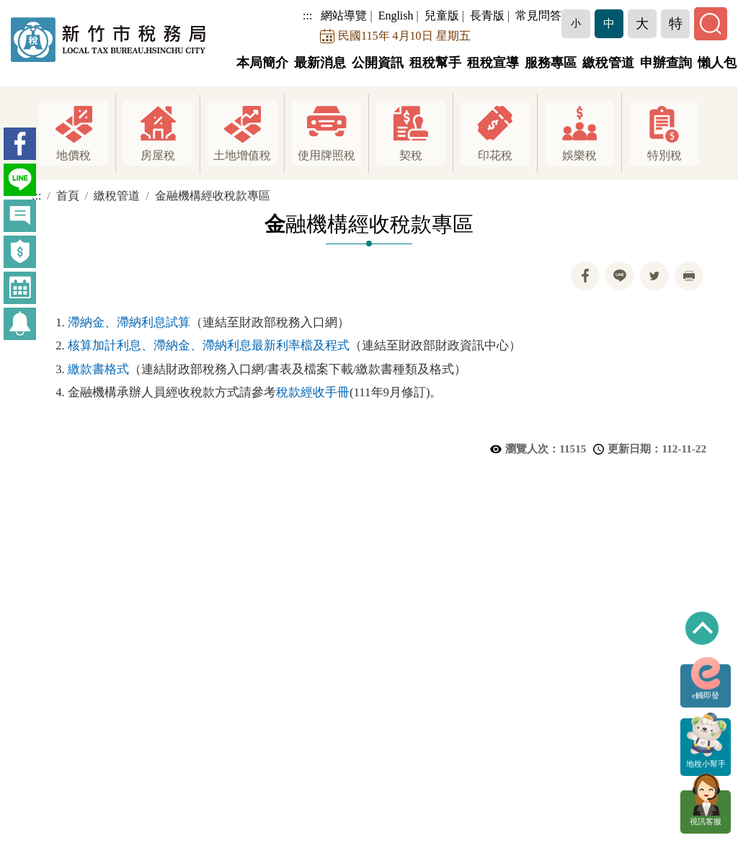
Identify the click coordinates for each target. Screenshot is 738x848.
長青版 (491, 15)
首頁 (67, 195)
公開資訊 (378, 62)
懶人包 (717, 62)
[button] (580, 23)
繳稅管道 (608, 62)
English (400, 15)
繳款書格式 (98, 369)
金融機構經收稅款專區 (212, 195)
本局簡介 (262, 62)
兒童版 (446, 15)
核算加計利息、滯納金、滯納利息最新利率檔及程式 (209, 345)
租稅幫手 (435, 62)
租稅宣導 (493, 62)
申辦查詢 (666, 62)
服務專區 (551, 62)
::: (311, 15)
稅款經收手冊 (313, 392)
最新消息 (320, 62)
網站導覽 (348, 15)
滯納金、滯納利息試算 (129, 322)
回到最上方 (702, 628)
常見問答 (543, 15)
